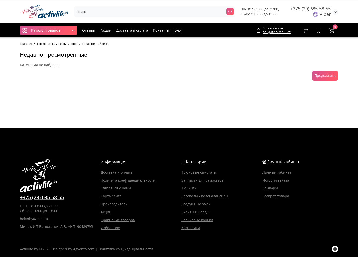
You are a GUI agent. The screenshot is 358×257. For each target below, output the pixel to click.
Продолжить (325, 75)
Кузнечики (190, 227)
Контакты (161, 30)
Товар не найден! (95, 44)
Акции (106, 30)
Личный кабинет (276, 172)
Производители (114, 204)
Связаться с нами (116, 188)
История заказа (275, 180)
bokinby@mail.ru (34, 218)
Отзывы (89, 30)
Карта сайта (111, 196)
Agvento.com (83, 249)
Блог (178, 30)
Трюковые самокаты (51, 44)
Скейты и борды (195, 212)
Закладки (270, 188)
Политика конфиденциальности (128, 180)
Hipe (74, 44)
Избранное (110, 227)
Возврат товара (275, 196)
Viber (322, 14)
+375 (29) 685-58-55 (310, 9)
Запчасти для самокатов (202, 180)
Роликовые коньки (197, 220)
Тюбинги (189, 188)
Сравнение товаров (118, 220)
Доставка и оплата (132, 30)
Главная (26, 44)
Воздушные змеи (196, 204)
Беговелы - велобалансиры (204, 196)
